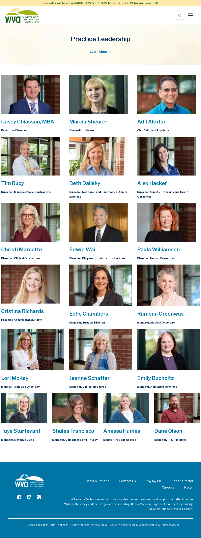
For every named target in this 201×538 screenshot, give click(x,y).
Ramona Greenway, (161, 314)
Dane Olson (168, 431)
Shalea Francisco (73, 431)
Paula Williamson (158, 249)
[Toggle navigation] (190, 15)
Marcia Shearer (88, 122)
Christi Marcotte (21, 249)
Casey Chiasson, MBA (27, 122)
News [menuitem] (188, 487)
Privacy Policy (99, 524)
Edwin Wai (82, 249)
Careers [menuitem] (168, 487)
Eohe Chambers (88, 314)
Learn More (100, 52)
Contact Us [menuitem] (127, 481)
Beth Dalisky (84, 183)
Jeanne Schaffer (89, 378)
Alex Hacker (152, 183)
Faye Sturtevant (21, 431)
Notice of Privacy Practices (73, 524)
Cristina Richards (22, 311)
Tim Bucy (12, 183)
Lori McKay (14, 378)
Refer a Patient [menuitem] (97, 481)
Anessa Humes (121, 431)
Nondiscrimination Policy (41, 524)
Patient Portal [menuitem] (182, 481)
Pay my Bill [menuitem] (153, 481)
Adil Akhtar (151, 122)
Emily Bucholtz (155, 378)
